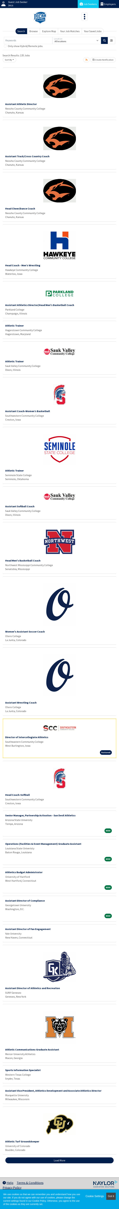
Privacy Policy (12, 1187)
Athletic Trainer (14, 325)
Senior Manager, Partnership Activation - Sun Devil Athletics (40, 815)
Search (21, 31)
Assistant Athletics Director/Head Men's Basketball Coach (39, 305)
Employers (108, 4)
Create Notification (103, 59)
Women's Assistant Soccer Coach (25, 631)
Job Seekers (88, 4)
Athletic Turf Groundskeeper (22, 1141)
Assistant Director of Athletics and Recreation (32, 988)
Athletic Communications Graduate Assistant (32, 1049)
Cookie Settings (95, 1196)
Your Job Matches (70, 31)
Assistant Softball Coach (19, 506)
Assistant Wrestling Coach (21, 702)
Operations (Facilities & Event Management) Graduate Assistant (43, 843)
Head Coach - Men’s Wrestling (22, 265)
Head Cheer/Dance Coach (20, 208)
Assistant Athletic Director (21, 104)
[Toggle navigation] (84, 17)
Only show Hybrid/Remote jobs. (25, 46)
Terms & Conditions (30, 1183)
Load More (59, 1160)
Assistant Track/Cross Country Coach (27, 156)
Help (8, 1183)
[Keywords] (28, 40)
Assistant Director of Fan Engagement (28, 929)
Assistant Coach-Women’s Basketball (27, 411)
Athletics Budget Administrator (23, 872)
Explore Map (49, 31)
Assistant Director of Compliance (25, 900)
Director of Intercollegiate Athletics (26, 737)
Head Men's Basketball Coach (22, 560)
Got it (111, 1196)
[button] (111, 40)
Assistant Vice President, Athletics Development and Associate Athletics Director (53, 1090)
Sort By (8, 59)
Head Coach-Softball (17, 794)
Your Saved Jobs (93, 31)
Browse (33, 31)
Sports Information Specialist (23, 1070)
